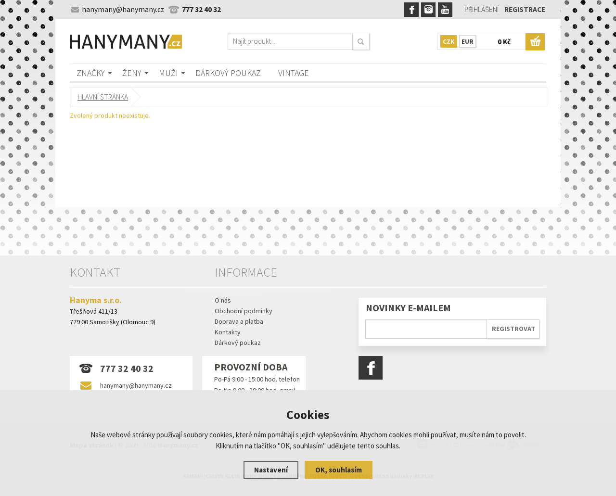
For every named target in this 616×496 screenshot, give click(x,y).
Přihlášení (481, 9)
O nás (223, 300)
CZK (449, 41)
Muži (168, 72)
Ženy (131, 72)
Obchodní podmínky (243, 310)
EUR (468, 41)
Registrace (524, 9)
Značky (91, 72)
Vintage (293, 72)
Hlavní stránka (102, 97)
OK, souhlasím (338, 469)
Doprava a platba (239, 321)
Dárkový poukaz (228, 72)
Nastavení (271, 469)
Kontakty (228, 332)
